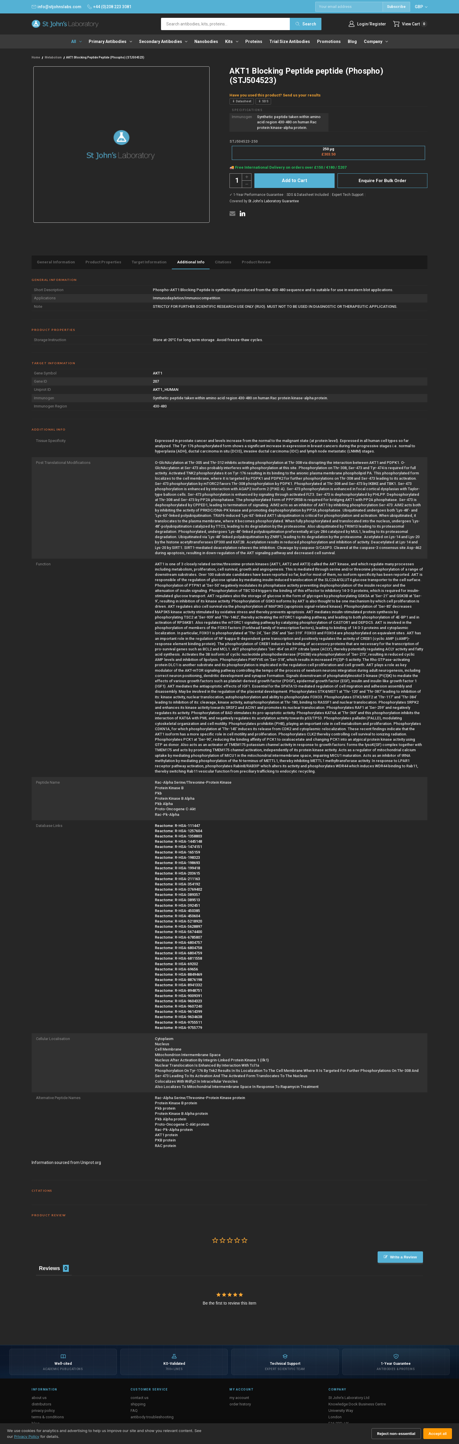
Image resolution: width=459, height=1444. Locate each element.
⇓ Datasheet (241, 101)
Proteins (253, 41)
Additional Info (190, 262)
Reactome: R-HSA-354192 (177, 884)
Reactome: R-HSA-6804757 (178, 942)
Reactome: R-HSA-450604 (177, 916)
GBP (421, 6)
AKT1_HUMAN (165, 389)
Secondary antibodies (163, 41)
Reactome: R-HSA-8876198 (178, 979)
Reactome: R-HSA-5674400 (178, 932)
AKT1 (157, 373)
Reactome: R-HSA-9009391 (178, 996)
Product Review (256, 262)
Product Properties (103, 262)
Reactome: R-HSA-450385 (177, 910)
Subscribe (396, 6)
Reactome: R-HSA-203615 (177, 873)
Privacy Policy (26, 1436)
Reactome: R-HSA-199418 (177, 868)
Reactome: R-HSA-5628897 (178, 926)
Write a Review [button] (403, 1257)
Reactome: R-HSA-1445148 (178, 841)
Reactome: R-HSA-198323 (177, 857)
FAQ (134, 1410)
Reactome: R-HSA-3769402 (178, 889)
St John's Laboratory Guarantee (273, 201)
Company (376, 41)
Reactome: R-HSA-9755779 (178, 1027)
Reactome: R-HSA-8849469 (178, 974)
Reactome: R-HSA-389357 (177, 894)
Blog (352, 41)
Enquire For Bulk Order (382, 180)
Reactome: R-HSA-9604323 (178, 1001)
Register (378, 24)
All (76, 41)
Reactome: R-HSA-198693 (177, 863)
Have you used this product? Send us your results (275, 95)
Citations (223, 262)
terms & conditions (48, 1417)
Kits (231, 41)
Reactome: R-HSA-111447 (177, 825)
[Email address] (349, 7)
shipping (138, 1404)
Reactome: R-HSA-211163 (177, 879)
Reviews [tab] (49, 1268)
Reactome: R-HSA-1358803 (178, 836)
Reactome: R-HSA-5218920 (178, 921)
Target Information (149, 262)
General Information (56, 262)
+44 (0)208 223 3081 (109, 6)
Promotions (329, 41)
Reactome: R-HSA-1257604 (178, 831)
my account (239, 1397)
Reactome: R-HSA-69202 (176, 964)
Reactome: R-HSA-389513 (177, 900)
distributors (41, 1404)
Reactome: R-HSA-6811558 (178, 958)
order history (240, 1404)
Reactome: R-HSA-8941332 (178, 985)
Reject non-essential (396, 1433)
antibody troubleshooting (152, 1417)
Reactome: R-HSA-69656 (176, 969)
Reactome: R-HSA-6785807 (178, 937)
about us (39, 1397)
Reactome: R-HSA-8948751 (178, 990)
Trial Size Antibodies (289, 41)
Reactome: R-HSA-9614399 (178, 1011)
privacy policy (43, 1410)
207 (156, 381)
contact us (139, 1397)
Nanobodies (206, 41)
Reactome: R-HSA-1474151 (178, 846)
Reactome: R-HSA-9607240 (178, 1006)
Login (362, 24)
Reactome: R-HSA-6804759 (178, 953)
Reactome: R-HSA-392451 (177, 905)
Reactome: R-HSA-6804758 (178, 948)
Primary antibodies (110, 41)
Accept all (438, 1433)
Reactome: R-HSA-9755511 (178, 1022)
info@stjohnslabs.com (56, 7)
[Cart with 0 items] (410, 23)
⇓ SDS (263, 101)
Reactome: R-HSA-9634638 (178, 1017)
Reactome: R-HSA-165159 (177, 852)
